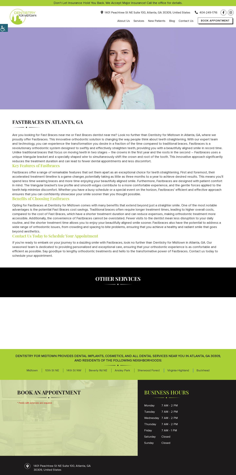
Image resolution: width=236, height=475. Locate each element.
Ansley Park (122, 370)
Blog (172, 21)
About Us (123, 21)
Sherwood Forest (149, 370)
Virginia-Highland (178, 370)
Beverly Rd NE (98, 370)
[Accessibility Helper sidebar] (4, 28)
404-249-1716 (206, 12)
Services (139, 21)
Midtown (32, 370)
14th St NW (74, 370)
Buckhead (203, 370)
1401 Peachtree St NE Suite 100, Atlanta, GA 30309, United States (145, 12)
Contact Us (186, 21)
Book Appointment (215, 20)
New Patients (156, 21)
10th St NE (52, 370)
